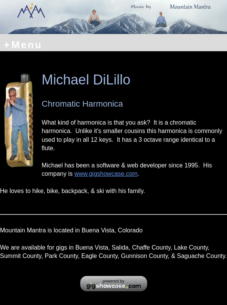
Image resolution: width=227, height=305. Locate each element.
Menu (23, 44)
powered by (114, 281)
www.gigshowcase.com (105, 173)
